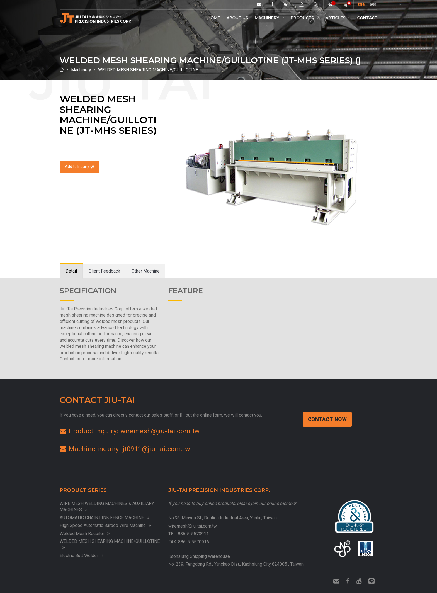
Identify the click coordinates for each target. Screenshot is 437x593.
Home (213, 17)
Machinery (269, 17)
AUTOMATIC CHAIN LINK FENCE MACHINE (104, 517)
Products (305, 17)
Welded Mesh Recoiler (85, 533)
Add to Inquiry (79, 166)
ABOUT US (237, 17)
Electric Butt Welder (81, 555)
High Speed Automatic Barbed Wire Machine (105, 525)
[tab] (71, 271)
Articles (338, 17)
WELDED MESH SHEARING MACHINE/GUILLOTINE (148, 69)
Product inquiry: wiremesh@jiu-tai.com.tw (130, 431)
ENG (361, 5)
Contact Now (328, 419)
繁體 (373, 5)
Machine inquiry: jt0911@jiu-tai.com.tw (125, 449)
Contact (367, 17)
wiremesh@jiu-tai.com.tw (192, 526)
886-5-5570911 (193, 533)
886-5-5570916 (193, 542)
